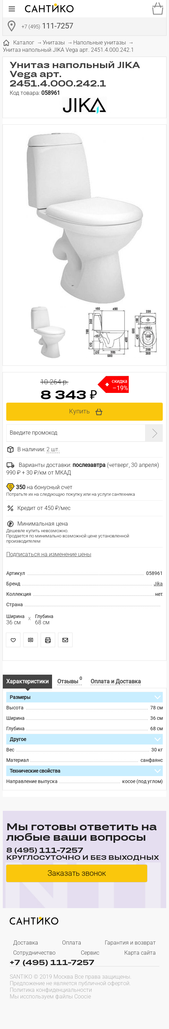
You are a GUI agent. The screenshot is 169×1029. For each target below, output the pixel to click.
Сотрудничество (34, 952)
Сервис (90, 952)
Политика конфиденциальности (51, 990)
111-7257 (47, 27)
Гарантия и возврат (130, 942)
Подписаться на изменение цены (48, 554)
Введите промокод (33, 432)
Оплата (71, 942)
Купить (79, 411)
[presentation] (54, 1010)
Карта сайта (140, 952)
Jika (158, 583)
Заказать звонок (77, 873)
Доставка (25, 942)
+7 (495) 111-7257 (52, 962)
